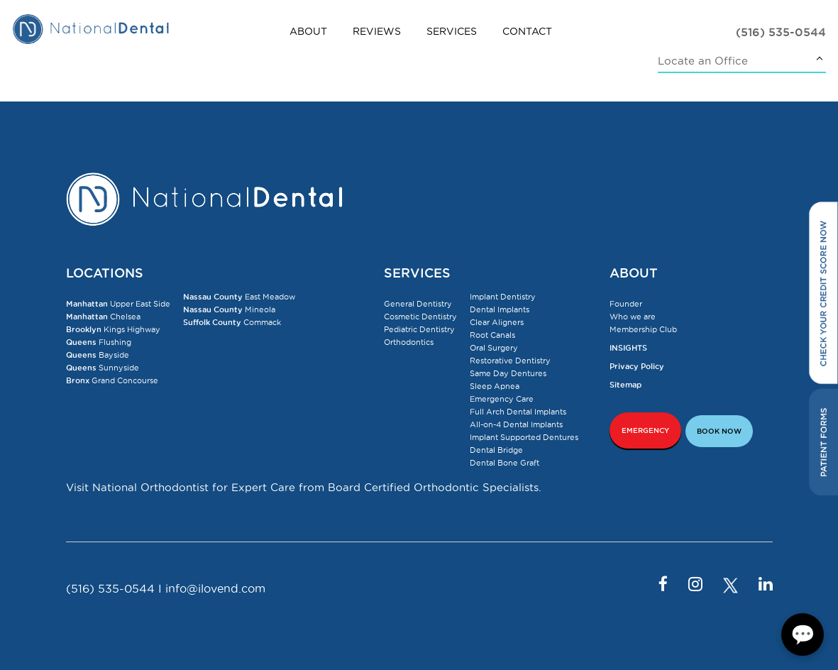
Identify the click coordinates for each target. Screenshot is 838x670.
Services (451, 31)
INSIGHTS (628, 348)
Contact (527, 31)
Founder (626, 304)
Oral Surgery (494, 348)
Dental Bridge (496, 450)
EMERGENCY (645, 430)
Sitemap (625, 384)
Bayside (97, 355)
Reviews (377, 31)
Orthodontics (409, 342)
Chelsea (103, 316)
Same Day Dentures (508, 373)
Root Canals (492, 335)
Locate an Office (703, 61)
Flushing (98, 342)
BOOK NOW (719, 431)
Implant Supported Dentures (524, 437)
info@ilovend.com (215, 588)
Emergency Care (502, 399)
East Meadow (239, 296)
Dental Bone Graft (504, 462)
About (308, 31)
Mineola (229, 309)
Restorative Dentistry (510, 360)
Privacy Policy (637, 366)
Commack (232, 322)
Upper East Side (118, 304)
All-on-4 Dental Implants (516, 424)
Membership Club (643, 329)
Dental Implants (499, 309)
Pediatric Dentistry (419, 329)
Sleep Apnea (494, 386)
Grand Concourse (112, 380)
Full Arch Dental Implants (518, 411)
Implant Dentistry (503, 296)
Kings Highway (113, 329)
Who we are (633, 316)
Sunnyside (102, 367)
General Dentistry (418, 304)
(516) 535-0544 (781, 32)
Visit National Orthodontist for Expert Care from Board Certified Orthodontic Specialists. (303, 487)
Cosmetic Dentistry (420, 316)
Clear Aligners (497, 322)
